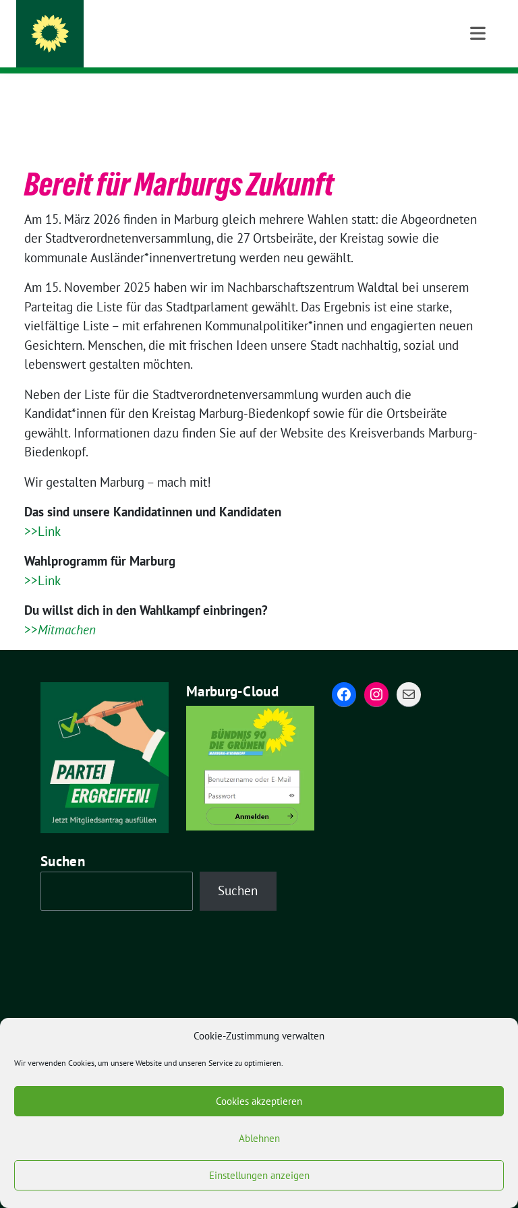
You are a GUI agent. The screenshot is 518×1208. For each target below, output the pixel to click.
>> (60, 609)
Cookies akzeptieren (259, 1101)
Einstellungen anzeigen (259, 1175)
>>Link (42, 510)
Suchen (62, 840)
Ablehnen (259, 1138)
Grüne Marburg (129, 37)
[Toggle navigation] (478, 95)
